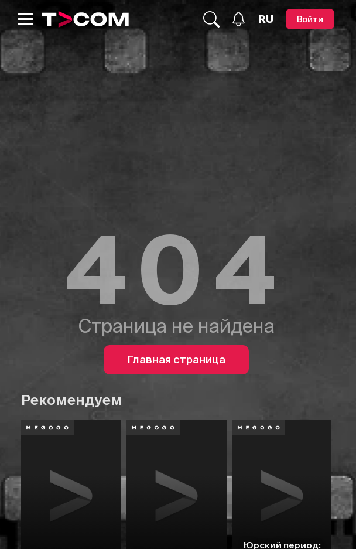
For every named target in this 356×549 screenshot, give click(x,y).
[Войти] (310, 19)
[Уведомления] (238, 19)
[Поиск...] (211, 19)
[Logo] (85, 19)
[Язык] (266, 19)
